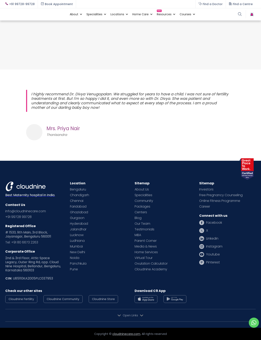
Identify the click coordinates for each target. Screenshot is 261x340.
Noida (74, 258)
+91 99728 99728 (18, 217)
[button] (74, 14)
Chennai (76, 201)
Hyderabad (79, 224)
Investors (206, 189)
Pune (74, 269)
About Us (142, 189)
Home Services (146, 252)
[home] (35, 14)
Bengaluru (78, 189)
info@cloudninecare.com (25, 211)
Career (204, 206)
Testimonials (144, 229)
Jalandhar (78, 229)
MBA (138, 235)
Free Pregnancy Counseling (221, 195)
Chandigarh (79, 195)
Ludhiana (77, 241)
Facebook (214, 222)
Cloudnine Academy (151, 269)
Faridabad (78, 206)
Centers (141, 212)
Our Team (142, 224)
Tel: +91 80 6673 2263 (21, 242)
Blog (138, 218)
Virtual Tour (144, 258)
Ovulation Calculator (151, 263)
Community (144, 201)
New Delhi (77, 252)
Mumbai (76, 246)
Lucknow (77, 235)
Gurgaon (77, 218)
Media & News (146, 246)
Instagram (214, 246)
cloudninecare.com (126, 334)
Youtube (213, 254)
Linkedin (212, 238)
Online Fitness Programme (219, 201)
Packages (142, 206)
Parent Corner (146, 241)
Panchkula (78, 263)
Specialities (143, 195)
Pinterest (213, 262)
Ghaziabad (79, 212)
